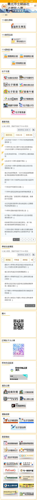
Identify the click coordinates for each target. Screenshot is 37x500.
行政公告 (19, 135)
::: (10, 1)
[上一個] (3, 135)
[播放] (7, 10)
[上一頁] (15, 239)
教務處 (8, 260)
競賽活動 (29, 135)
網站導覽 (20, 1)
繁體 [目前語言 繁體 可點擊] (32, 1)
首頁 (27, 1)
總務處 (25, 260)
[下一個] (34, 135)
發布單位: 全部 (23, 130)
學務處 (16, 260)
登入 (14, 1)
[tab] (9, 136)
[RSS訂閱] (33, 129)
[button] (35, 5)
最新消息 (9, 135)
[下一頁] (33, 239)
